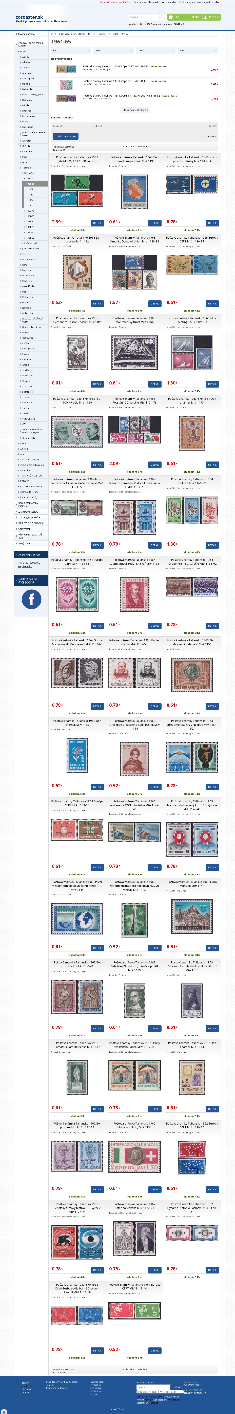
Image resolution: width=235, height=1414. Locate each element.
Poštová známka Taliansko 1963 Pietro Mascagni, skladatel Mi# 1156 (192, 642)
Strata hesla (96, 1391)
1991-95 (30, 237)
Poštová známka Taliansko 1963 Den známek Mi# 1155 (77, 723)
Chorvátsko (27, 151)
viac (83, 166)
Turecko (26, 408)
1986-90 (30, 232)
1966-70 (30, 210)
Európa (23, 51)
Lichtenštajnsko (29, 259)
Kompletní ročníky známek (28, 504)
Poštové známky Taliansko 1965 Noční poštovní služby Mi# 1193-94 (192, 159)
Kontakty (172, 2)
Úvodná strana (26, 34)
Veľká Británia (28, 418)
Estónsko (26, 110)
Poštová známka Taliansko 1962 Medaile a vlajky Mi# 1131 (134, 1125)
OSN (24, 424)
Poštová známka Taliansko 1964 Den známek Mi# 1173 (192, 400)
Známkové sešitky (28, 511)
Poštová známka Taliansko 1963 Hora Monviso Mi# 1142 (192, 884)
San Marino (27, 370)
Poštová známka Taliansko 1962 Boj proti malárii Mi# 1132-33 (77, 1125)
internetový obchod (154, 1396)
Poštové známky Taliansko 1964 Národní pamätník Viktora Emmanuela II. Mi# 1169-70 (134, 483)
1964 (30, 200)
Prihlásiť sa (95, 1385)
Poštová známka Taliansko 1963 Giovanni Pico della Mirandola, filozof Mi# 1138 (192, 966)
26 (57, 149)
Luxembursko (28, 275)
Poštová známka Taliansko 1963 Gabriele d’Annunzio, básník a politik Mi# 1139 (135, 966)
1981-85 (30, 227)
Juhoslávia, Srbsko (31, 248)
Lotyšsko (26, 270)
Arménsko (27, 73)
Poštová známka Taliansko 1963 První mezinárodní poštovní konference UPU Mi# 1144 (77, 886)
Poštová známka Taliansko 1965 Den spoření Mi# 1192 (77, 239)
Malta (25, 291)
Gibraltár (26, 140)
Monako (26, 302)
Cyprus (25, 254)
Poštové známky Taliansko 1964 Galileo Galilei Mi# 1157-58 (134, 642)
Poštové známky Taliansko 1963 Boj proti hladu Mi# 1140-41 (77, 964)
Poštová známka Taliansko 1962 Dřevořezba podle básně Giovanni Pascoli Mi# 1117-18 (77, 1288)
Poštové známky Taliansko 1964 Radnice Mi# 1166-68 (192, 481)
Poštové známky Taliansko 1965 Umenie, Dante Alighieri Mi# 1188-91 (134, 239)
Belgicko (26, 83)
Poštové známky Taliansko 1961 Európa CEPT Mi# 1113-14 (135, 1286)
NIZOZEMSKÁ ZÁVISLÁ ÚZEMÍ (32, 320)
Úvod (53, 34)
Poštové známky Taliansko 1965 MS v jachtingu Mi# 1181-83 (192, 320)
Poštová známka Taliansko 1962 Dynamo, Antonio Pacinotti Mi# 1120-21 (192, 1208)
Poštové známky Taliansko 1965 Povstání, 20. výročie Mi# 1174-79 (134, 400)
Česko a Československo (32, 465)
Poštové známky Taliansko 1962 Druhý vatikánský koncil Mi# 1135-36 (134, 1045)
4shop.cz (153, 1402)
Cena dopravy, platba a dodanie (148, 2)
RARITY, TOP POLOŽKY (31, 523)
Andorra (26, 67)
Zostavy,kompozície (29, 517)
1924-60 (30, 178)
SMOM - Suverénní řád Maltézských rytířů (32, 431)
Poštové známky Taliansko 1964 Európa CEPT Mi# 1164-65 (115, 81)
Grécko (25, 364)
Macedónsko (28, 286)
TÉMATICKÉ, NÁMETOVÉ (31, 475)
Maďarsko (27, 281)
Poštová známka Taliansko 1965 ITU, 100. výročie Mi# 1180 (77, 400)
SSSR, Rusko (27, 386)
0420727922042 (191, 1385)
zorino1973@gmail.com (195, 1392)
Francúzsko (27, 127)
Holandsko (27, 313)
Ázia (22, 454)
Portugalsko (28, 348)
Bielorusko (27, 89)
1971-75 (30, 216)
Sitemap (94, 1394)
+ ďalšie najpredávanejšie (135, 109)
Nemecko (26, 307)
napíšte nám (25, 566)
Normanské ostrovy (31, 327)
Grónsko (26, 146)
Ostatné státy (28, 438)
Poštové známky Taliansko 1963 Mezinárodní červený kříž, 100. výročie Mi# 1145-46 (192, 805)
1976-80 (30, 221)
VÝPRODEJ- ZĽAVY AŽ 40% (30, 536)
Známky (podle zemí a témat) (30, 44)
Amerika (24, 448)
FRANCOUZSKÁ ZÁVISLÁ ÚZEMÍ (33, 134)
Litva (24, 264)
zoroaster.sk (29, 17)
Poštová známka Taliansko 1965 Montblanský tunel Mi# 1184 (134, 320)
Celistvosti (24, 528)
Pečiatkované (30, 243)
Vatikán (25, 413)
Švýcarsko (27, 402)
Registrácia (95, 1388)
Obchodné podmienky (190, 2)
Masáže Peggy (117, 1409)
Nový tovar (24, 543)
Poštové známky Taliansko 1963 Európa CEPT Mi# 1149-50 (77, 803)
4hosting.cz (173, 1399)
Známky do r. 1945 (29, 491)
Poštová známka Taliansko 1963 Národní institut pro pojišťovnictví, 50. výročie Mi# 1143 (135, 886)
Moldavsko (27, 297)
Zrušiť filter (211, 136)
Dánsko (26, 105)
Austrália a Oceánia (29, 459)
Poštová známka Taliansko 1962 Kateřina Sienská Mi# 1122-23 (134, 1206)
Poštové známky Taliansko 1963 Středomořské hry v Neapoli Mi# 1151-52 (192, 724)
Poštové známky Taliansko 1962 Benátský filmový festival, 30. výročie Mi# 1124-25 (77, 1208)
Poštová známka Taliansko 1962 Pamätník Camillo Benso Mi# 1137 (77, 1045)
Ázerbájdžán (28, 78)
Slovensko (27, 375)
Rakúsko (26, 354)
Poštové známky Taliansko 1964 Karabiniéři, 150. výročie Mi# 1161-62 (121, 95)
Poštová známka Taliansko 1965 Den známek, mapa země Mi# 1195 (135, 159)
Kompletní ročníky (28, 497)
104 (65, 149)
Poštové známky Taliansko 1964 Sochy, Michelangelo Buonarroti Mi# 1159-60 (77, 642)
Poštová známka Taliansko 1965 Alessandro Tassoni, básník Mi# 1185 (77, 320)
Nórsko (25, 332)
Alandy (25, 56)
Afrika (23, 443)
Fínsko (25, 121)
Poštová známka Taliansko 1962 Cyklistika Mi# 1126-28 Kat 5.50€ (77, 159)
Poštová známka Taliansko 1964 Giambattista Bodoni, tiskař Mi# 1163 (134, 561)
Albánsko (26, 62)
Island (25, 162)
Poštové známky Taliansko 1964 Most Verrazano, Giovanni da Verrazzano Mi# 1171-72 (77, 483)
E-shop (139, 1396)
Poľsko (25, 343)
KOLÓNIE (24, 481)
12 (54, 149)
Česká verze (211, 2)
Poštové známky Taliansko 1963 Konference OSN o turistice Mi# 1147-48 (134, 805)
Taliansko (26, 167)
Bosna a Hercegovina (32, 94)
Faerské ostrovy (29, 116)
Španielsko (27, 391)
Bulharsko (27, 100)
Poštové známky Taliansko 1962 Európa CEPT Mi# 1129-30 (192, 1125)
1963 (30, 194)
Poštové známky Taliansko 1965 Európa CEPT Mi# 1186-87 (115, 66)
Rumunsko (27, 359)
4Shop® (149, 1399)
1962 (30, 189)
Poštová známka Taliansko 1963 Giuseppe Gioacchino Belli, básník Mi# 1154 (134, 724)
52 (61, 149)
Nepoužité (29, 173)
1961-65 (30, 183)
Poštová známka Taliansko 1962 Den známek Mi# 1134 (192, 1045)
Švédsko (26, 397)
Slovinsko (26, 381)
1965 (30, 205)
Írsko (24, 157)
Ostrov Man (27, 337)
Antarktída (25, 470)
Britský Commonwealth (31, 486)
